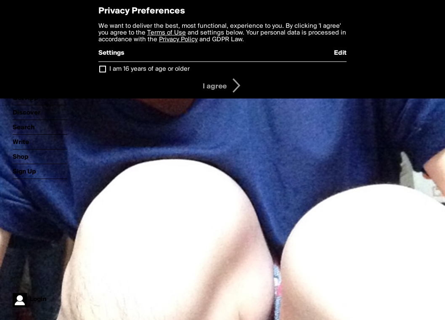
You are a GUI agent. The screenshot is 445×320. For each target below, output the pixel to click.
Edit (340, 53)
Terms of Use (166, 32)
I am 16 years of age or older (149, 69)
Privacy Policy (178, 39)
